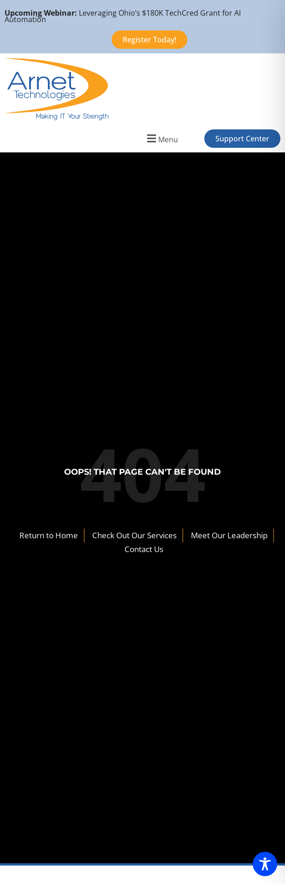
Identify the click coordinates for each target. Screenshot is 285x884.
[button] (161, 138)
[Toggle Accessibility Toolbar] (265, 864)
